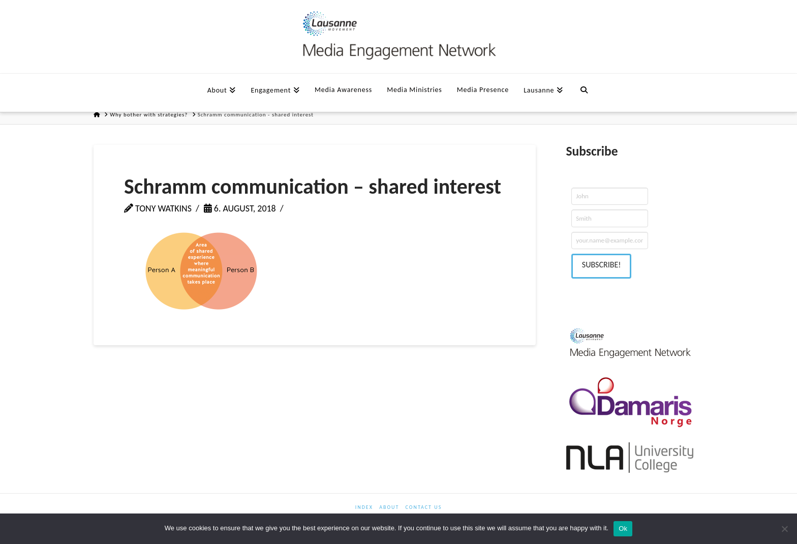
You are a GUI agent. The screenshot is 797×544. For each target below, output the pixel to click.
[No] (784, 529)
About (389, 507)
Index (364, 507)
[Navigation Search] (583, 89)
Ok (623, 528)
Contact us (424, 507)
